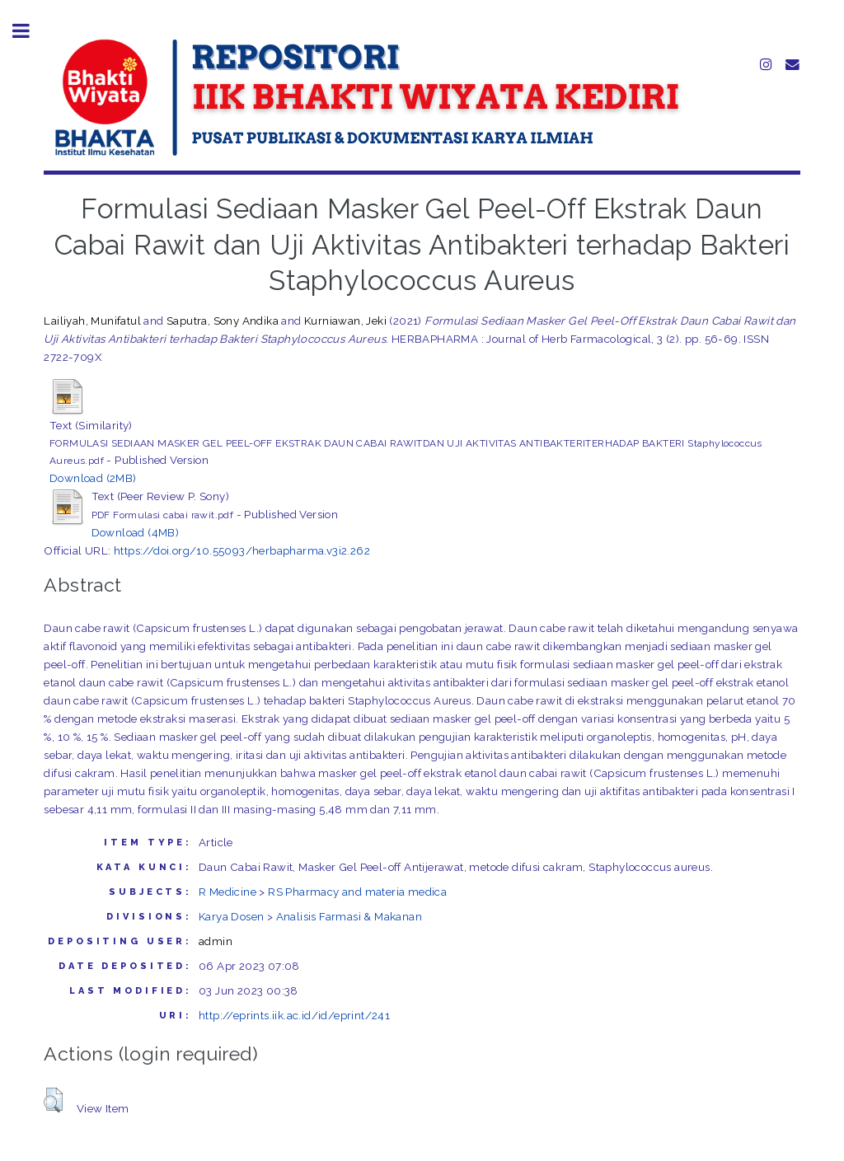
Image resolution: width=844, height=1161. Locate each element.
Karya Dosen (231, 916)
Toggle (29, 31)
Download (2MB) (93, 478)
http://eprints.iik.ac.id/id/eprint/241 (294, 1015)
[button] (53, 1100)
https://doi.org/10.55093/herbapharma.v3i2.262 (242, 550)
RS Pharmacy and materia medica (357, 891)
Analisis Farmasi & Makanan (349, 916)
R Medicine (227, 891)
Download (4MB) (135, 532)
